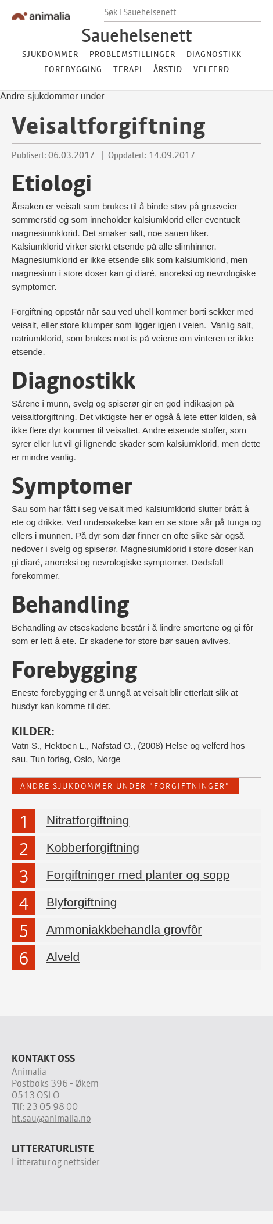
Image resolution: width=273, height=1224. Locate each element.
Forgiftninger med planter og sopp (137, 874)
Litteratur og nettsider (55, 1161)
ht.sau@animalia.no (51, 1118)
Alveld (63, 956)
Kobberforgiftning (92, 847)
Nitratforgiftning (87, 820)
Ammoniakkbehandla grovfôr (124, 929)
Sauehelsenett (136, 35)
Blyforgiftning (81, 902)
